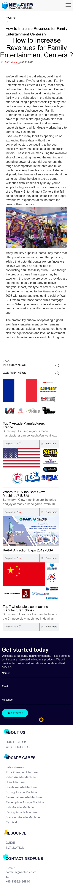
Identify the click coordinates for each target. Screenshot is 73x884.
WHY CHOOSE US (18, 747)
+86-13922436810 (18, 881)
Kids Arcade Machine (20, 807)
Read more (48, 444)
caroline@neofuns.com (21, 872)
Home (10, 17)
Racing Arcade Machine (21, 812)
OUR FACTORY (16, 742)
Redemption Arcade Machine (25, 802)
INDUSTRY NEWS (14, 365)
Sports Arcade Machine (21, 787)
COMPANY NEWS (14, 373)
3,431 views (11, 62)
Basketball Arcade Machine (24, 797)
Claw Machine (15, 782)
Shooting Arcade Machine (23, 817)
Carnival (11, 822)
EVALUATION (15, 847)
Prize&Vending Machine (22, 772)
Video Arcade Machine (21, 777)
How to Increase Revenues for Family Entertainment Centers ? (36, 31)
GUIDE (10, 842)
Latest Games (15, 767)
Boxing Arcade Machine (21, 792)
